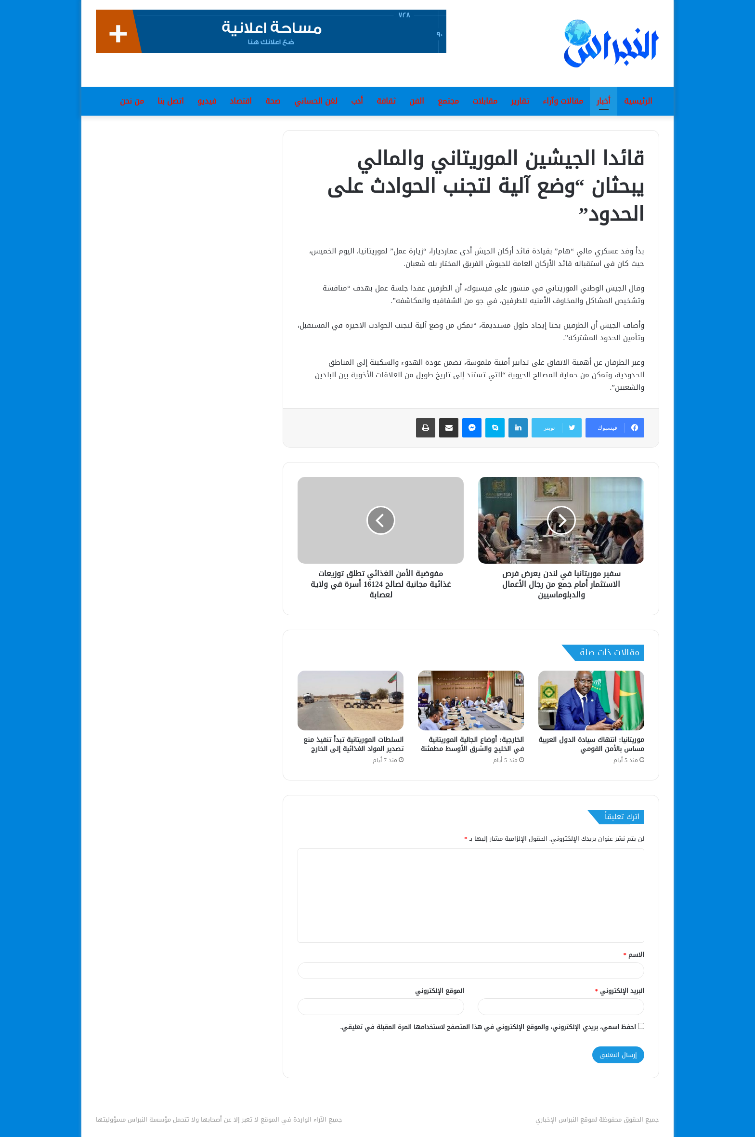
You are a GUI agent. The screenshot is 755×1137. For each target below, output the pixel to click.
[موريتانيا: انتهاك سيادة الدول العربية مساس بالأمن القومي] (591, 700)
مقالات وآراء (563, 100)
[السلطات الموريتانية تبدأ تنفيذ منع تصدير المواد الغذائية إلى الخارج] (351, 700)
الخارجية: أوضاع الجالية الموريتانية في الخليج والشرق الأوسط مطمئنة (472, 744)
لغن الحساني (316, 100)
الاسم (634, 955)
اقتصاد (241, 100)
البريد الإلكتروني (620, 991)
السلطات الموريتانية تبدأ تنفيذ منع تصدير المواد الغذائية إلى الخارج (353, 744)
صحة (273, 100)
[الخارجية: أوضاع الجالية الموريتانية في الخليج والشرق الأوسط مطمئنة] (471, 700)
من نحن (132, 100)
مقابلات (484, 100)
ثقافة (386, 100)
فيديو (206, 100)
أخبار (604, 100)
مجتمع (448, 100)
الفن (416, 100)
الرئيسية (638, 100)
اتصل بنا (170, 100)
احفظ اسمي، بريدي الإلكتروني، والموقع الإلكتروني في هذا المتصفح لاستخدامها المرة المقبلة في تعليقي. (488, 1027)
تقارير (520, 100)
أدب (357, 100)
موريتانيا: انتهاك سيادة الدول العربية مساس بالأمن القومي (591, 744)
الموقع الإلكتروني (439, 991)
